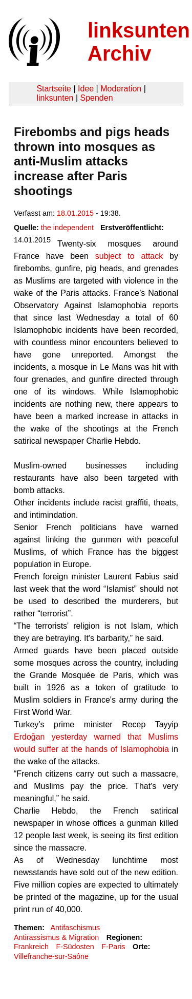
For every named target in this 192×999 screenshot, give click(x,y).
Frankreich (31, 947)
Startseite (53, 88)
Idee (86, 88)
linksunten (54, 97)
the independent (67, 227)
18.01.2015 (75, 213)
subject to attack (129, 256)
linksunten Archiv (139, 42)
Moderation (120, 88)
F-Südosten (75, 947)
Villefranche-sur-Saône (51, 956)
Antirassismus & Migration (56, 937)
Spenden (96, 97)
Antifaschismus (75, 927)
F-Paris (113, 947)
